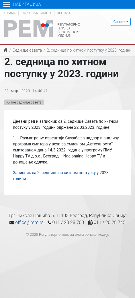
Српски (120, 22)
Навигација (22, 4)
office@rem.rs (29, 222)
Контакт (64, 13)
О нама (9, 13)
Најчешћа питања (36, 13)
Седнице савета (27, 50)
